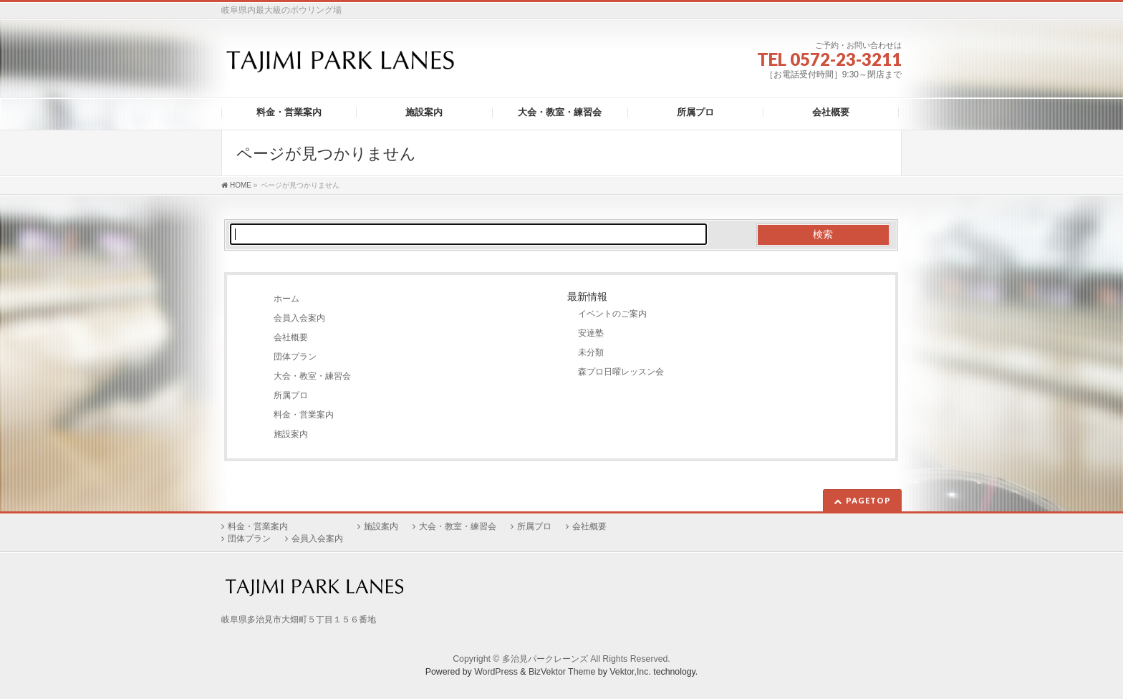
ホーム (286, 299)
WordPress (496, 672)
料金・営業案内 (304, 415)
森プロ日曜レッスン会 (621, 372)
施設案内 (291, 434)
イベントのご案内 (612, 314)
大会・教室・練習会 (312, 376)
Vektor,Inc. (630, 672)
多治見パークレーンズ (545, 659)
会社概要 (291, 337)
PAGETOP (868, 500)
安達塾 (591, 333)
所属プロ (291, 395)
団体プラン (295, 357)
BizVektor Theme (562, 672)
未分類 (591, 352)
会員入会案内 (299, 318)
